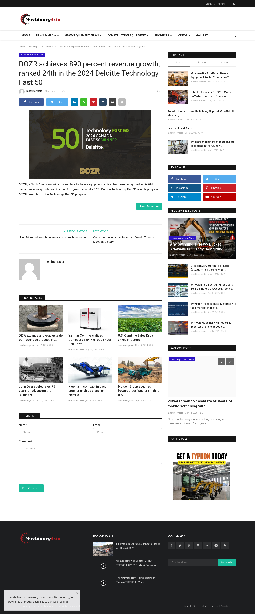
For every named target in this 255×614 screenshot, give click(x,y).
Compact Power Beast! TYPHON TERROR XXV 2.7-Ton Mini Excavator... (137, 562)
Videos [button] (184, 35)
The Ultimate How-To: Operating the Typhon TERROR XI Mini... (136, 579)
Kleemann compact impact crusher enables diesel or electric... (87, 391)
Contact (202, 606)
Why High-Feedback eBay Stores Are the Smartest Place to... (213, 305)
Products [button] (163, 35)
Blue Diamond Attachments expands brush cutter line (53, 237)
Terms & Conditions (222, 606)
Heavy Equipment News (39, 46)
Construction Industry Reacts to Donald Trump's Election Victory (123, 239)
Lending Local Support (182, 128)
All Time (224, 62)
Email (97, 425)
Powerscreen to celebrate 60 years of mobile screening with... (200, 403)
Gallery (202, 35)
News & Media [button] (47, 35)
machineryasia (30, 92)
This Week (179, 62)
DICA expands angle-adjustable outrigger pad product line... (41, 338)
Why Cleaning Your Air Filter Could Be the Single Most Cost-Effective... (212, 286)
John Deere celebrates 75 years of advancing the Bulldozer (37, 391)
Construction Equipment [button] (127, 35)
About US (189, 606)
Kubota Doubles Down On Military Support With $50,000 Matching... (201, 113)
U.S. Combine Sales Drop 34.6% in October (135, 338)
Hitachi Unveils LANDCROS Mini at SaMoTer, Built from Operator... (211, 94)
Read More (149, 206)
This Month (201, 62)
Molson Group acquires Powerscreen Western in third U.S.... (138, 391)
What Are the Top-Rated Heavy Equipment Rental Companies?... (211, 75)
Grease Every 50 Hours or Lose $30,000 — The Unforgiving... (210, 267)
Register (222, 3)
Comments (29, 416)
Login (209, 3)
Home (26, 35)
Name (23, 425)
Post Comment (31, 488)
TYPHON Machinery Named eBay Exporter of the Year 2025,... (211, 324)
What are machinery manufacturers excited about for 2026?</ (213, 143)
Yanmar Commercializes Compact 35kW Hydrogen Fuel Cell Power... (89, 340)
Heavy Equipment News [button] (83, 35)
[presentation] (48, 474)
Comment (25, 441)
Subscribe (227, 562)
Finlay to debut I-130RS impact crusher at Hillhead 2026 (138, 545)
